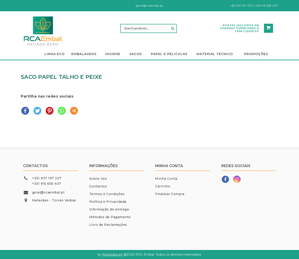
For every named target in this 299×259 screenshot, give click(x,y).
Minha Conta (166, 179)
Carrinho (162, 186)
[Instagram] (237, 179)
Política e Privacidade (108, 202)
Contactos (98, 186)
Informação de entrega (109, 209)
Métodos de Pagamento (110, 217)
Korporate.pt (112, 254)
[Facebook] (225, 179)
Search (173, 28)
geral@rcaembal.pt (48, 192)
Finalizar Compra (169, 194)
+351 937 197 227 (46, 178)
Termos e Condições (107, 194)
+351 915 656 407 (46, 184)
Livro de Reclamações (108, 225)
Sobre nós (98, 179)
